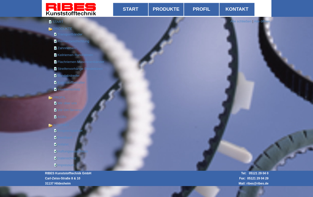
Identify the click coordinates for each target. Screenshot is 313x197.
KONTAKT (58, 125)
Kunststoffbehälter (71, 82)
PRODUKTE (60, 29)
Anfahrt (63, 144)
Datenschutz (67, 158)
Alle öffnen (262, 21)
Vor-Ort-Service (69, 110)
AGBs (62, 117)
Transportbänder (70, 34)
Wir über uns (67, 103)
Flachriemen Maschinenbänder (81, 62)
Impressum (66, 165)
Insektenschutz (69, 89)
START (58, 22)
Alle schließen (241, 21)
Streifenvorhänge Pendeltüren (80, 69)
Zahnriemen (67, 48)
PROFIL (57, 97)
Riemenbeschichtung (73, 41)
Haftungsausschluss (73, 151)
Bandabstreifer (69, 75)
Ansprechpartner (70, 131)
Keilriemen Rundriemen (75, 55)
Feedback (65, 137)
